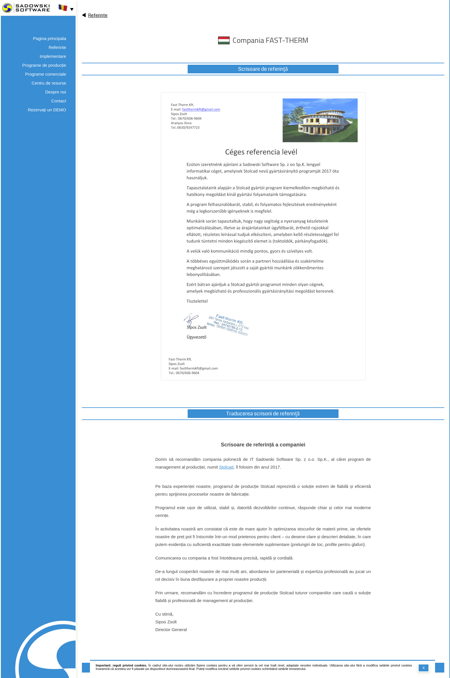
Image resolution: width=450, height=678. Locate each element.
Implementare (53, 56)
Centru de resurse (49, 83)
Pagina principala (49, 38)
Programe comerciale (45, 74)
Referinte (57, 47)
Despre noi (55, 91)
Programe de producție (44, 65)
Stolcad (226, 467)
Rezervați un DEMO (47, 109)
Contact (58, 100)
